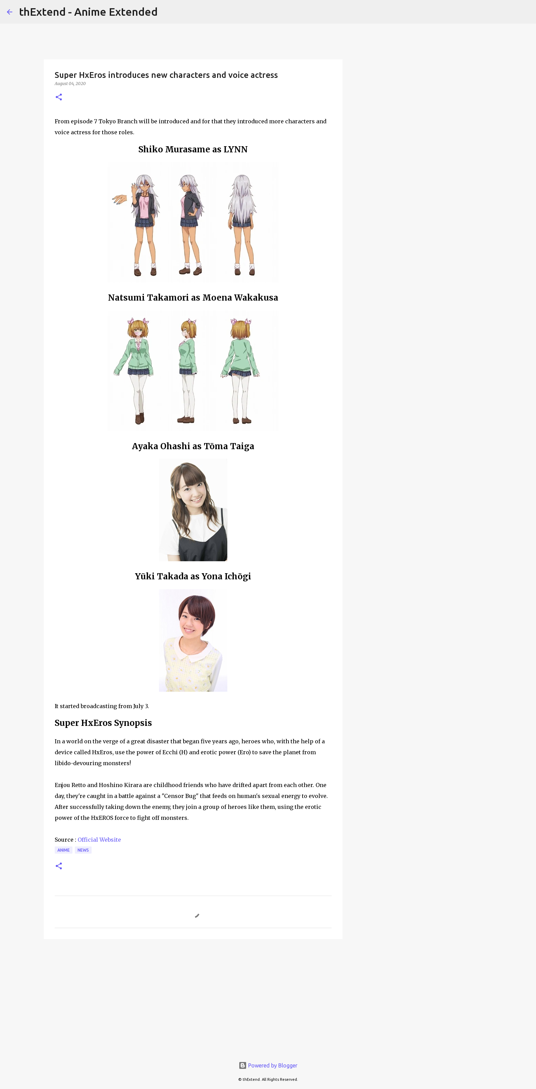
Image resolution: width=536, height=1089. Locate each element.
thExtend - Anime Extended (88, 11)
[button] (59, 97)
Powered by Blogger (268, 1065)
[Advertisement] (193, 997)
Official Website (99, 839)
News (83, 850)
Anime (63, 850)
